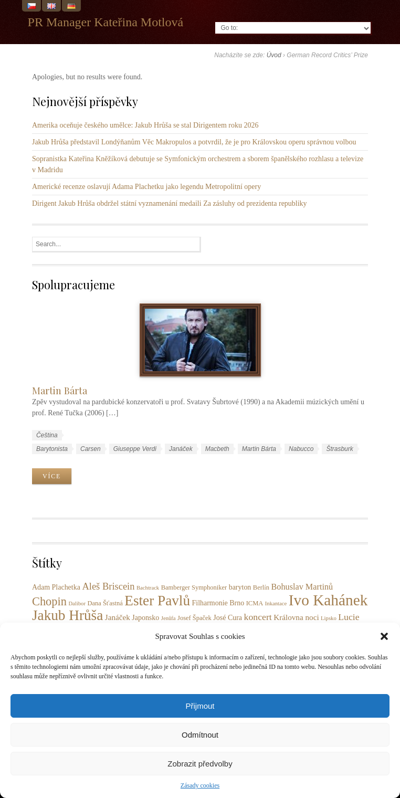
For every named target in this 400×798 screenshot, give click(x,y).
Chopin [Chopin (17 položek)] (49, 601)
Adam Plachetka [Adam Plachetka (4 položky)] (56, 587)
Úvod (274, 55)
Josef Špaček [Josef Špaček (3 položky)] (194, 618)
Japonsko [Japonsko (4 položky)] (145, 618)
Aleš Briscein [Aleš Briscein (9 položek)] (108, 586)
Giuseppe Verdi (134, 449)
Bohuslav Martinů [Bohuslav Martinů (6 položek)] (302, 587)
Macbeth (217, 449)
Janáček (181, 449)
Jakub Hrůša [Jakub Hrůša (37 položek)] (67, 615)
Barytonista (52, 449)
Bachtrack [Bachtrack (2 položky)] (147, 588)
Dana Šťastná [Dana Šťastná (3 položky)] (104, 603)
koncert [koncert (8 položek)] (258, 617)
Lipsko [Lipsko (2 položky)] (328, 618)
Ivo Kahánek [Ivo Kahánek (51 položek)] (328, 600)
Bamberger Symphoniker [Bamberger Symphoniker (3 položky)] (194, 587)
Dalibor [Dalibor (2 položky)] (77, 603)
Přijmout (199, 705)
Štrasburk (339, 449)
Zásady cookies (200, 785)
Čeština (47, 435)
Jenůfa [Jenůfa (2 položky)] (168, 618)
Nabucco (301, 449)
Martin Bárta (59, 390)
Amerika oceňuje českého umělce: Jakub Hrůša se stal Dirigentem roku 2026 (145, 125)
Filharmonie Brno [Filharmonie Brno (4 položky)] (218, 603)
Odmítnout (200, 734)
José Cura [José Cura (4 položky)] (227, 618)
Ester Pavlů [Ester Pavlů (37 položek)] (157, 600)
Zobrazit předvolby (199, 763)
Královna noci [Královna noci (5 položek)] (296, 617)
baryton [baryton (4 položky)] (240, 587)
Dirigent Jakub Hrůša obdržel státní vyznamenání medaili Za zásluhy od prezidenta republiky (169, 203)
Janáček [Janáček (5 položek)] (117, 617)
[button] (384, 636)
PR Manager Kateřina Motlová (106, 22)
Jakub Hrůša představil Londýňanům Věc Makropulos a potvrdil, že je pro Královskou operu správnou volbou (194, 142)
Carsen (90, 449)
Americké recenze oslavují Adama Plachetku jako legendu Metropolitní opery (146, 187)
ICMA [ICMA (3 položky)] (255, 603)
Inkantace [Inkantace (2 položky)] (276, 603)
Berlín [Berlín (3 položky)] (261, 587)
